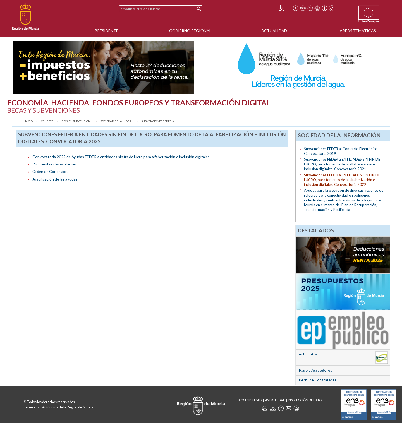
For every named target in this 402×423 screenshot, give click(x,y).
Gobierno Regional (190, 30)
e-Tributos (308, 354)
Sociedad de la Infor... (116, 121)
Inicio (28, 121)
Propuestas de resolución (54, 164)
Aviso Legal (275, 400)
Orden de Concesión (50, 171)
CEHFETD (47, 121)
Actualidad (274, 30)
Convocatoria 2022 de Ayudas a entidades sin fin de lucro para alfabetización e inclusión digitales (121, 156)
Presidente (106, 30)
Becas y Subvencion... (77, 121)
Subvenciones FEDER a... (158, 121)
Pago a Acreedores (315, 370)
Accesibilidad (250, 400)
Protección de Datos (305, 400)
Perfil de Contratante (318, 380)
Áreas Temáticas (358, 30)
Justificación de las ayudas (55, 179)
